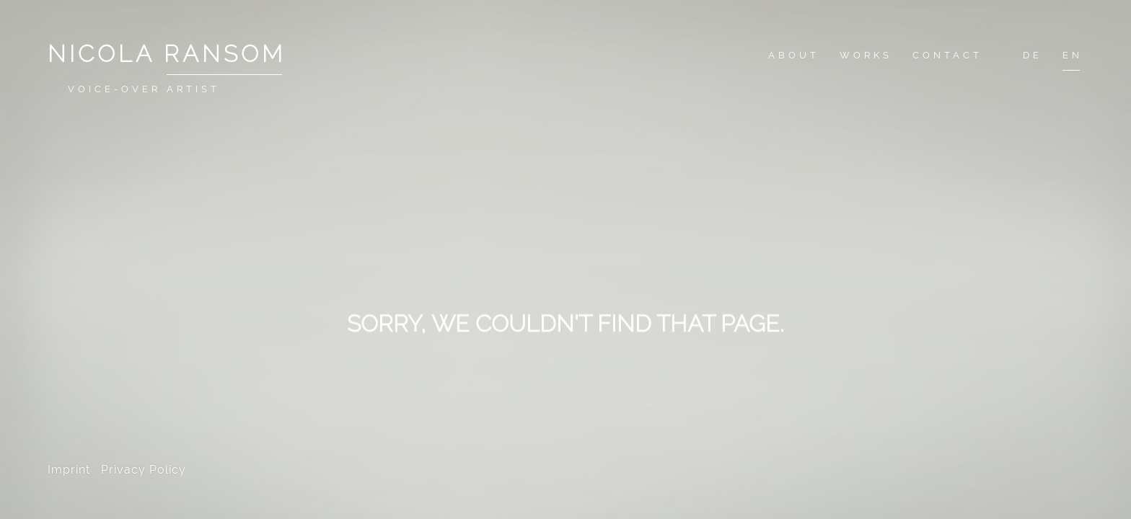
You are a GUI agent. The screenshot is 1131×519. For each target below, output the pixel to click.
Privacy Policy (143, 469)
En (1072, 55)
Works (866, 55)
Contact (947, 55)
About (793, 55)
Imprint (69, 469)
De (1032, 55)
